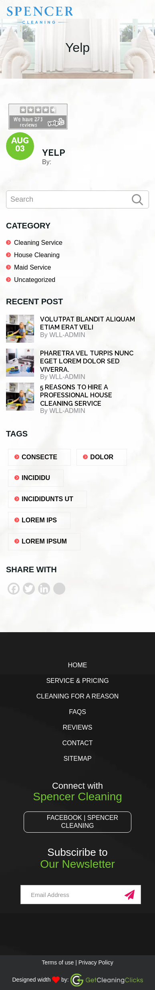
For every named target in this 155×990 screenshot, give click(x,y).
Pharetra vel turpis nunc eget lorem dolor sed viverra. (86, 361)
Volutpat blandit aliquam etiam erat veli (87, 323)
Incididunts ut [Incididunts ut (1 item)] (47, 499)
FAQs (77, 711)
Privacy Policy (96, 962)
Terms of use (58, 962)
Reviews (78, 727)
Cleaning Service (38, 242)
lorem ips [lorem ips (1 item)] (39, 520)
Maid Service (32, 267)
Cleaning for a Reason (77, 696)
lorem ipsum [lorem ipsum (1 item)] (44, 541)
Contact (77, 743)
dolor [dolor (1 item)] (101, 457)
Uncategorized (34, 279)
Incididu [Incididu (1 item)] (36, 477)
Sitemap (77, 758)
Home (77, 665)
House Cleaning (37, 255)
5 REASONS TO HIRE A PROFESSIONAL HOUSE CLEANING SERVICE (76, 395)
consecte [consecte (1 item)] (39, 457)
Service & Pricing (77, 680)
